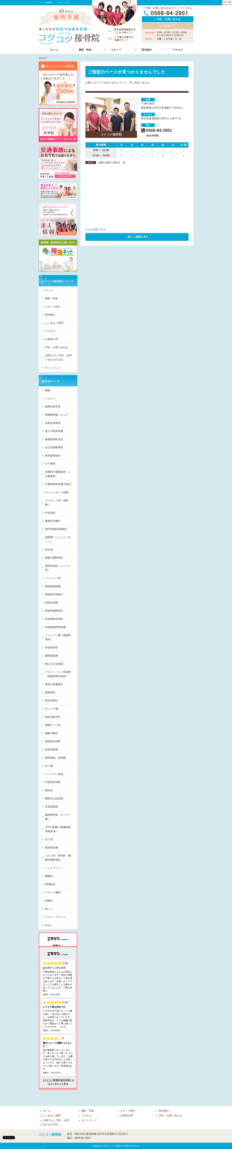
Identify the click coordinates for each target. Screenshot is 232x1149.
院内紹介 (147, 49)
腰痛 (47, 390)
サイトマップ (53, 367)
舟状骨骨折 (51, 647)
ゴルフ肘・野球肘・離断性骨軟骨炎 (58, 857)
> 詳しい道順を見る (137, 236)
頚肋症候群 (51, 602)
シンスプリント (54, 868)
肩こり (49, 908)
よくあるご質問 (54, 323)
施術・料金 (85, 49)
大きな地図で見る (95, 229)
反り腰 (49, 765)
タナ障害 (50, 463)
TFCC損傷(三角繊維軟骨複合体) (58, 829)
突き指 (49, 549)
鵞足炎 (49, 790)
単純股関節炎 (53, 455)
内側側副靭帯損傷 (55, 627)
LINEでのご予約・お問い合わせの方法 (58, 357)
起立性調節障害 (54, 447)
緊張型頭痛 (51, 847)
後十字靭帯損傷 (54, 431)
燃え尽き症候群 (54, 664)
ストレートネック (55, 917)
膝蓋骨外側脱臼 (54, 594)
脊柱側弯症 (51, 700)
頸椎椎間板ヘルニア (56, 414)
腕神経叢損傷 (53, 586)
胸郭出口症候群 (54, 798)
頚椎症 (49, 900)
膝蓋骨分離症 (53, 521)
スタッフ (116, 49)
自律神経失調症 (54, 619)
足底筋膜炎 (51, 806)
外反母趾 (50, 512)
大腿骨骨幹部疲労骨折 (58, 484)
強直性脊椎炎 (53, 423)
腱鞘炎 (49, 876)
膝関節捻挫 (51, 655)
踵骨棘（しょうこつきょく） (58, 539)
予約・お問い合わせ (56, 347)
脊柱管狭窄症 (53, 717)
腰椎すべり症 (53, 725)
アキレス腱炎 (53, 892)
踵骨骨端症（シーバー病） (58, 568)
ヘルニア (50, 398)
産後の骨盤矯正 (54, 684)
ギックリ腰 (51, 708)
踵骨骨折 (50, 692)
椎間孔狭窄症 (53, 406)
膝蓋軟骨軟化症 (54, 439)
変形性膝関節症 (54, 610)
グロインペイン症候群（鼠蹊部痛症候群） (58, 674)
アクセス (178, 49)
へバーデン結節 (54, 774)
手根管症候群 (53, 782)
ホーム (54, 49)
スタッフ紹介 (53, 306)
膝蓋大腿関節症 (54, 557)
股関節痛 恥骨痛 (55, 757)
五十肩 (49, 839)
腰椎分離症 (51, 733)
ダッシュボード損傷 (56, 492)
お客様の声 (51, 339)
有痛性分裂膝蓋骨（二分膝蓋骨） (58, 473)
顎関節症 (50, 884)
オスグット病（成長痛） (56, 502)
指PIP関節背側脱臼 (56, 529)
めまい (49, 925)
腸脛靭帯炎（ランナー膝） (58, 816)
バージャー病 (53, 578)
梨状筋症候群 (53, 741)
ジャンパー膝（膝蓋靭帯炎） (58, 637)
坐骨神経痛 (51, 749)
